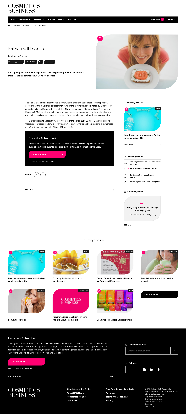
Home (13, 19)
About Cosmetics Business (80, 389)
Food (40, 62)
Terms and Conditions (117, 397)
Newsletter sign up (76, 397)
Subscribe (157, 19)
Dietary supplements (15, 62)
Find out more (14, 376)
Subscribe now (38, 154)
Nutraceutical (49, 62)
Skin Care (129, 251)
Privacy (109, 400)
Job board (50, 19)
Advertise (111, 393)
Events (61, 19)
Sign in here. (49, 161)
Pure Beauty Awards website (120, 389)
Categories (23, 19)
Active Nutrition (31, 62)
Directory (71, 19)
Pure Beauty (38, 19)
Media (158, 108)
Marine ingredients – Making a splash (145, 181)
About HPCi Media (75, 393)
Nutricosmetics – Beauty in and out (144, 168)
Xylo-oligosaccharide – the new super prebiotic (145, 163)
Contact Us (72, 400)
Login (170, 19)
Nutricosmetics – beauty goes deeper (142, 176)
